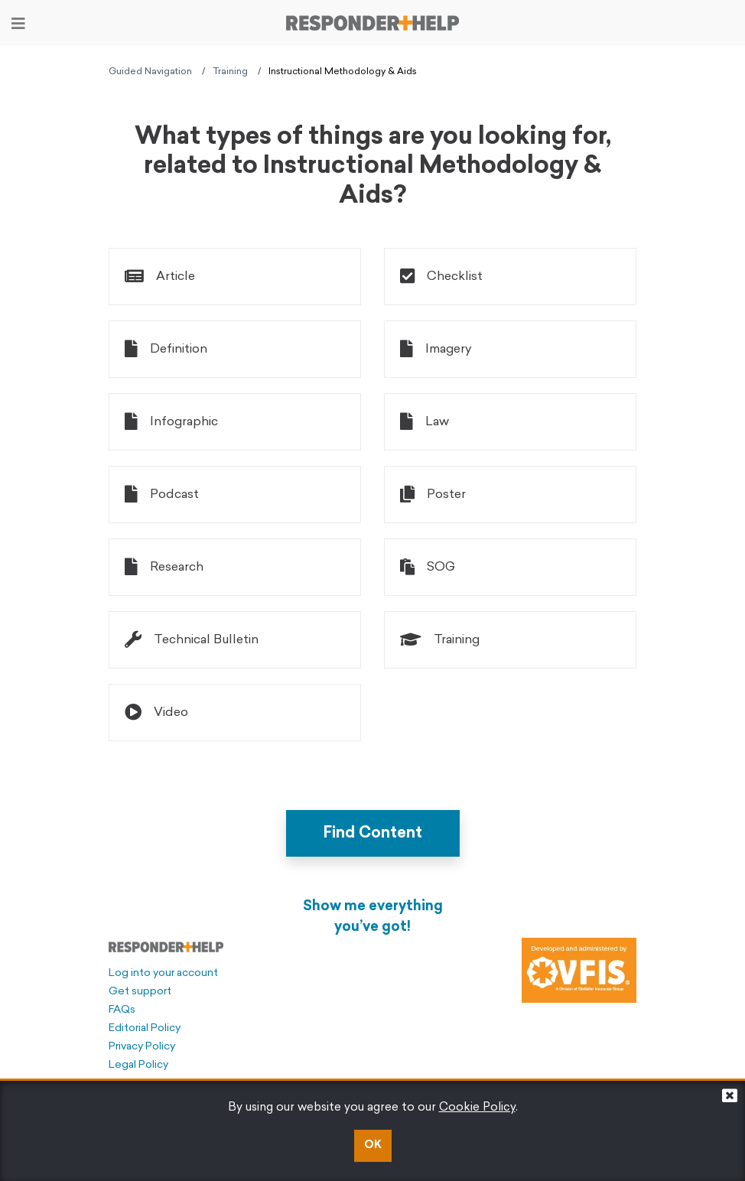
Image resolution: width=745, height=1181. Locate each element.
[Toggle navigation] (18, 23)
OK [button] (373, 1145)
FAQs (122, 1010)
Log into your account (163, 973)
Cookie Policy (477, 1108)
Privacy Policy (142, 1046)
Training (230, 71)
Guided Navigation (150, 71)
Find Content (373, 833)
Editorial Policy (145, 1028)
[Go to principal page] (372, 22)
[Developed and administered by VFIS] (579, 971)
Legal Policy (138, 1065)
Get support (140, 991)
